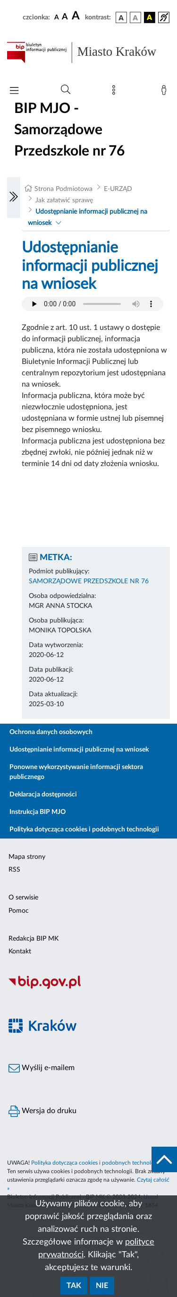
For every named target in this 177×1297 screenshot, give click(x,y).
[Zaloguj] (165, 92)
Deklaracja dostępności (43, 794)
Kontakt (19, 951)
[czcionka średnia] (65, 17)
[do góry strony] (164, 1159)
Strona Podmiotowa (63, 189)
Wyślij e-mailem (41, 1068)
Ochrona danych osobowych (51, 732)
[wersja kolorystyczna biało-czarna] (135, 17)
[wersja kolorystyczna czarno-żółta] (149, 17)
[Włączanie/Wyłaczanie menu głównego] (14, 91)
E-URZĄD (118, 189)
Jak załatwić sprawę (64, 200)
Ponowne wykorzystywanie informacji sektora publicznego (76, 772)
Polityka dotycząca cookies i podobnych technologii (84, 829)
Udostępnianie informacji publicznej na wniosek (79, 749)
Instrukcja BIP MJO (37, 812)
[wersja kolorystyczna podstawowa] (121, 17)
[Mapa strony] (115, 92)
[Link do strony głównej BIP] (88, 52)
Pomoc (18, 911)
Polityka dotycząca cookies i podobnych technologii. (96, 1163)
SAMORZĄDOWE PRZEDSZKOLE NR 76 (89, 581)
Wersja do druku (42, 1111)
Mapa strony (26, 857)
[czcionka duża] (77, 16)
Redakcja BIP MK (33, 938)
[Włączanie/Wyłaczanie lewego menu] (13, 197)
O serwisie (23, 897)
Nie (102, 1285)
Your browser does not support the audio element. (92, 304)
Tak (74, 1285)
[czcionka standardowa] (56, 17)
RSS (14, 869)
